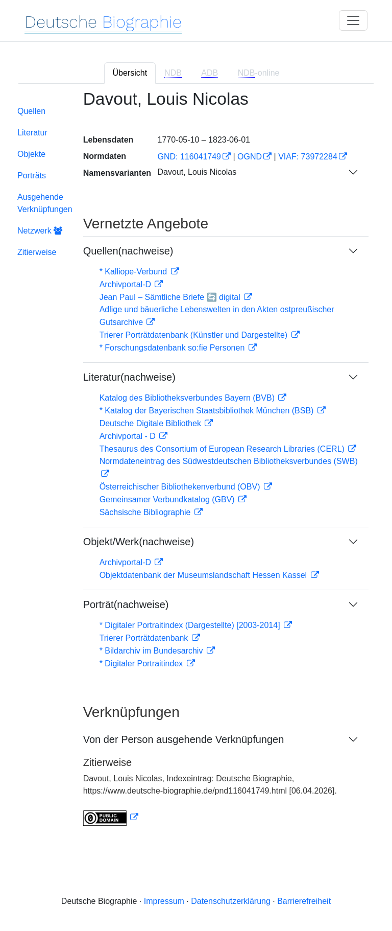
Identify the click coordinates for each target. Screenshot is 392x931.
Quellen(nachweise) (128, 251)
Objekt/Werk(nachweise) (138, 541)
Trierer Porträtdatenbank (145, 638)
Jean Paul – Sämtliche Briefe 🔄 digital (171, 297)
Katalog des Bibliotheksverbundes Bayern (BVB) (188, 397)
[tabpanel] (196, 464)
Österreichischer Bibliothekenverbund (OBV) (181, 486)
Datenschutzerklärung (231, 901)
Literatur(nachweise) (129, 377)
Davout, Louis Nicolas (196, 172)
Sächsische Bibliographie (146, 512)
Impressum (164, 901)
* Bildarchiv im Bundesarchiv (152, 650)
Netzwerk (39, 230)
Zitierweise (36, 252)
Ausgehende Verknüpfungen (44, 203)
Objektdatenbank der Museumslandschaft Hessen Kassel (204, 575)
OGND (249, 156)
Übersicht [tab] (130, 72)
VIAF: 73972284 (307, 156)
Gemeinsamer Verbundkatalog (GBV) (168, 499)
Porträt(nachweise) (126, 604)
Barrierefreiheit (304, 901)
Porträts (31, 175)
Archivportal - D (129, 436)
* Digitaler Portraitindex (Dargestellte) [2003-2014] (191, 625)
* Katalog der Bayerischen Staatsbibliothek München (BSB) (208, 410)
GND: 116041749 (189, 156)
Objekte (31, 154)
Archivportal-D (127, 284)
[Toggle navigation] (353, 20)
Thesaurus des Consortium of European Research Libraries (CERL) (223, 449)
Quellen (31, 111)
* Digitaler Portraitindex (142, 663)
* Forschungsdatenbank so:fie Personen (173, 347)
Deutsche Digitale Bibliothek (152, 423)
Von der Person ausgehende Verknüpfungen (183, 739)
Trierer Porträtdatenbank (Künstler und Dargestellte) (195, 335)
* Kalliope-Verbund (134, 271)
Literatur (32, 132)
